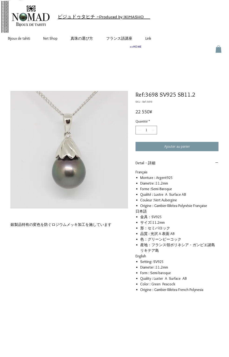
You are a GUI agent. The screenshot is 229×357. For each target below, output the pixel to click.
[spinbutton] (146, 130)
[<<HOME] (135, 46)
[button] (218, 49)
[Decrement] (139, 130)
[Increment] (153, 130)
